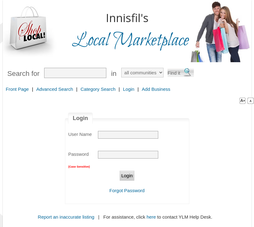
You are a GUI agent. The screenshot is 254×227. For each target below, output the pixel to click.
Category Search (98, 89)
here (151, 217)
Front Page (17, 89)
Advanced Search (54, 89)
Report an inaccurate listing (66, 217)
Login (128, 89)
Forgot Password (127, 190)
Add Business (156, 89)
